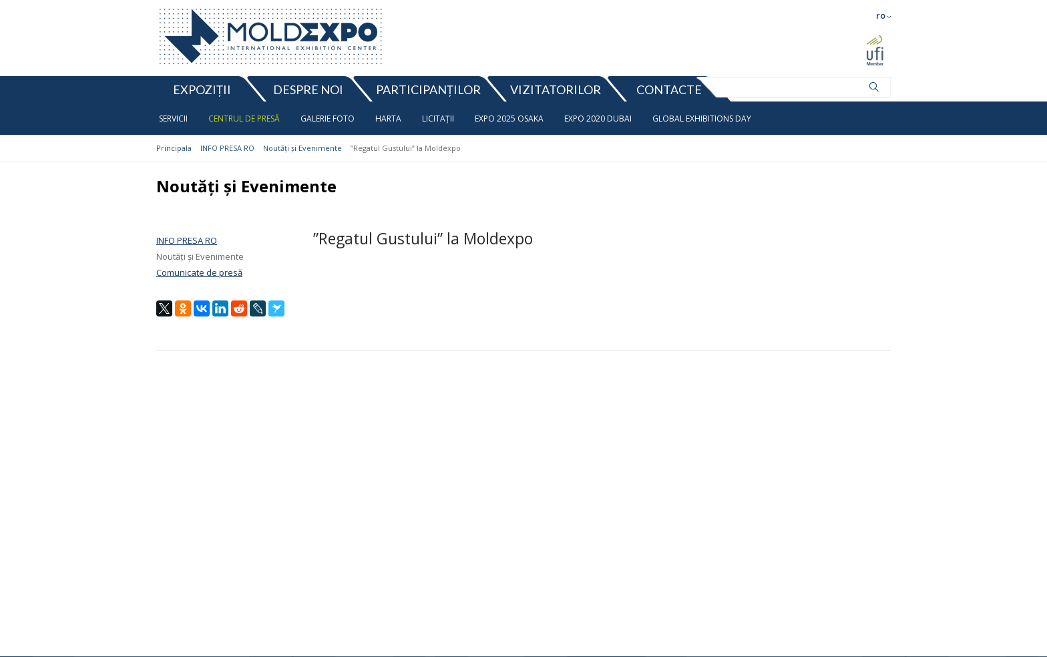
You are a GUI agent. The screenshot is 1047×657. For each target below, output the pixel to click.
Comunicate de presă (199, 272)
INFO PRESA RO (227, 148)
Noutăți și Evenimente (302, 148)
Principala (174, 148)
